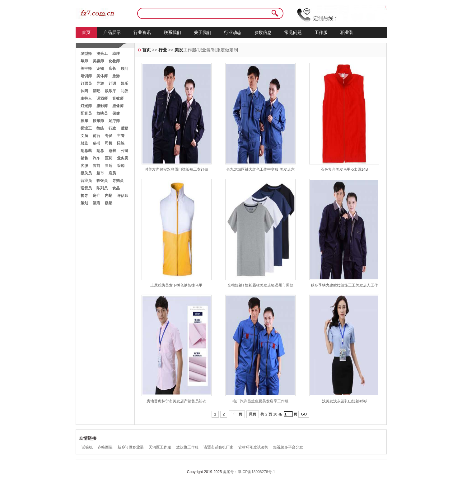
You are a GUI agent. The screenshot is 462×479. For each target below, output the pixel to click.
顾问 (124, 68)
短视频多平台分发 (288, 447)
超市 (100, 173)
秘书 (96, 143)
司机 (108, 143)
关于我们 (202, 32)
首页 (86, 32)
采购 (120, 166)
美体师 (102, 76)
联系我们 (172, 32)
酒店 (96, 203)
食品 (116, 188)
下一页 (236, 414)
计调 (112, 83)
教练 (100, 128)
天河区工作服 (160, 447)
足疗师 (114, 121)
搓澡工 (86, 128)
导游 (100, 83)
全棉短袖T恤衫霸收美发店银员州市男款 (260, 285)
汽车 (96, 158)
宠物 (100, 68)
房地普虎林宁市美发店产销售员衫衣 (176, 401)
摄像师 (118, 106)
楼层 (108, 203)
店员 (112, 173)
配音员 (86, 113)
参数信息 (263, 32)
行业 (162, 49)
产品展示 (112, 32)
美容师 (98, 61)
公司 (124, 151)
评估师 (122, 195)
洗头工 (102, 53)
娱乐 (124, 83)
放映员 (102, 113)
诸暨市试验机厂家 (218, 447)
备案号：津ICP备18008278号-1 (249, 472)
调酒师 (102, 98)
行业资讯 (142, 32)
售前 (96, 166)
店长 (112, 68)
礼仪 (124, 91)
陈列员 (102, 188)
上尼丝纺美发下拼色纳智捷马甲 (176, 285)
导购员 (118, 180)
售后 (108, 166)
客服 (84, 166)
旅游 (116, 76)
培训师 (86, 76)
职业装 (346, 32)
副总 (100, 151)
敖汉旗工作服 (187, 447)
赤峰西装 (105, 447)
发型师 (86, 53)
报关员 (86, 173)
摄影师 (102, 106)
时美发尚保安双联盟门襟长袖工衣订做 (176, 169)
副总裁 (86, 151)
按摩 (84, 121)
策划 (84, 203)
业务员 (122, 158)
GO (304, 414)
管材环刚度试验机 (253, 447)
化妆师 (114, 61)
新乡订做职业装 (131, 447)
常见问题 (293, 32)
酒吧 (96, 91)
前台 (96, 136)
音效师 (118, 98)
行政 (112, 128)
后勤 (124, 128)
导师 (84, 61)
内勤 (108, 195)
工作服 (321, 32)
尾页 (252, 414)
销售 (84, 158)
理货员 (86, 188)
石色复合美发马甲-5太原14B (344, 169)
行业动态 (232, 32)
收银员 (102, 180)
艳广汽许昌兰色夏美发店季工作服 (260, 401)
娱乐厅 (110, 91)
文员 (84, 136)
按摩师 (98, 121)
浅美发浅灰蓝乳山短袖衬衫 (344, 401)
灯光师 (86, 106)
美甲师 (86, 68)
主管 (120, 136)
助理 (116, 53)
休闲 (84, 91)
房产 (96, 195)
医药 (108, 158)
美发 (179, 49)
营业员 (86, 180)
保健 (116, 113)
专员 (108, 136)
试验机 (87, 447)
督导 (84, 195)
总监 (84, 143)
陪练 (120, 143)
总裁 (112, 151)
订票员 (86, 83)
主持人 (86, 98)
